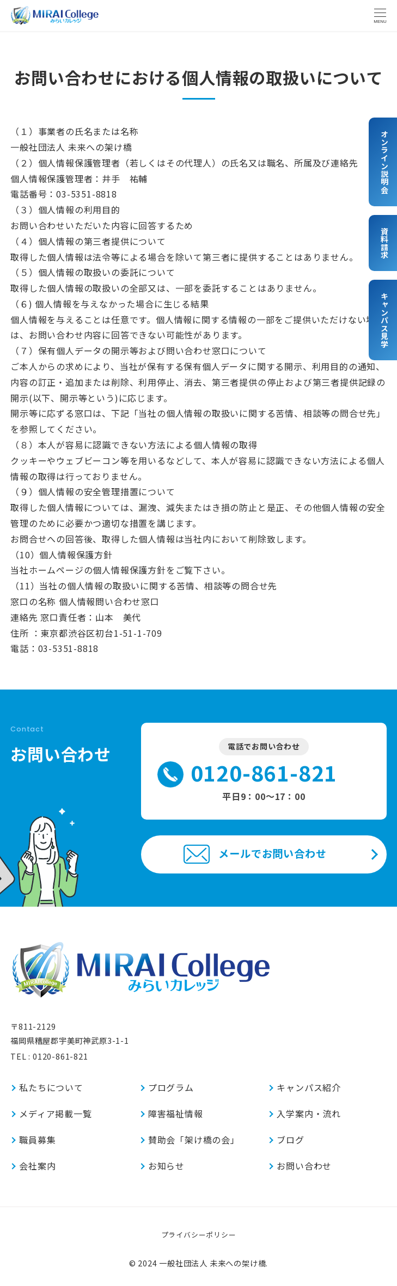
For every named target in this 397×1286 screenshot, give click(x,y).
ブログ (290, 1139)
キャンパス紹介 (309, 1087)
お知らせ (166, 1165)
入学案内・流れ (309, 1113)
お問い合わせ (304, 1165)
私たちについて (51, 1087)
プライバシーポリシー (198, 1234)
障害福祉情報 (175, 1113)
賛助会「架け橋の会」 (194, 1139)
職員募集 (37, 1139)
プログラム (171, 1087)
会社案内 (37, 1165)
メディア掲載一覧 (55, 1113)
